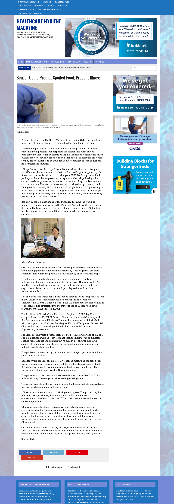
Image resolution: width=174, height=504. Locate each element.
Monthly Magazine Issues (36, 61)
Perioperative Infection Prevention (49, 10)
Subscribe (99, 61)
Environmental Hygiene (62, 2)
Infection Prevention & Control (28, 2)
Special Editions (56, 61)
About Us (87, 61)
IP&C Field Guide (73, 61)
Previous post (53, 456)
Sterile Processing (24, 6)
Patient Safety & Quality (26, 10)
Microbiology (62, 6)
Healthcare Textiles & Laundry (44, 6)
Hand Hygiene (47, 2)
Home (20, 61)
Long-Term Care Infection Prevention (30, 13)
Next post (74, 456)
